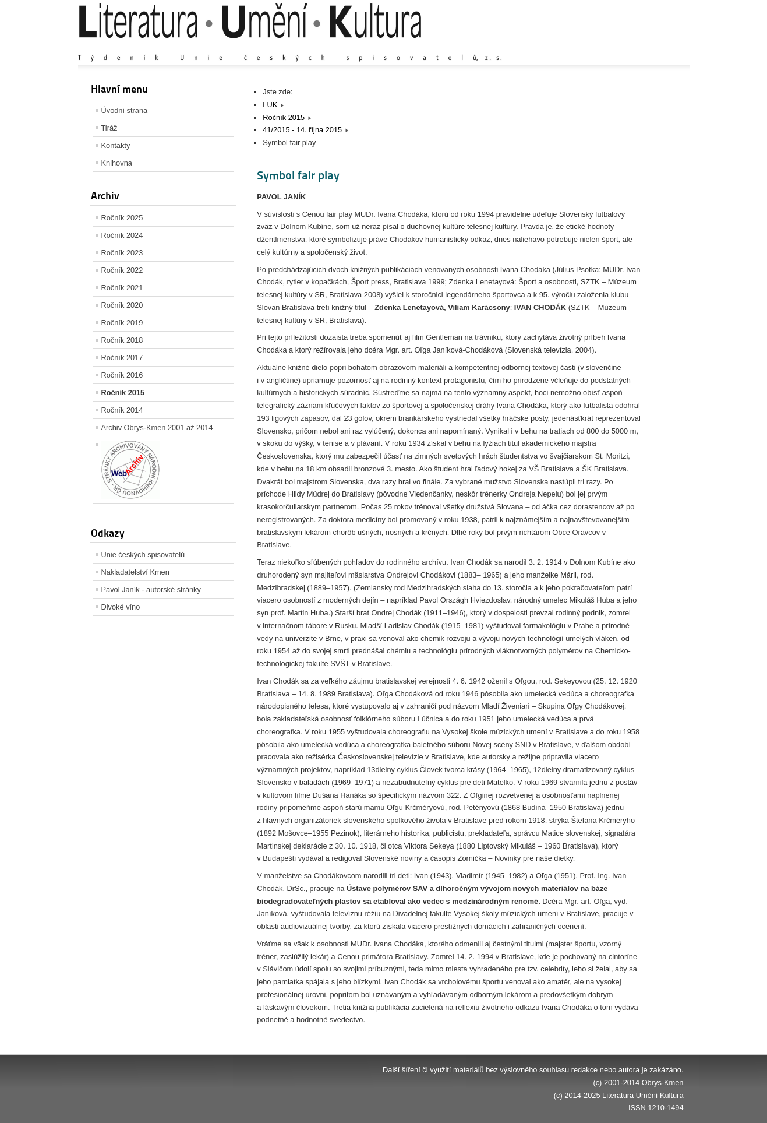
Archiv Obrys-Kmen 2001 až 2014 (157, 427)
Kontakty (115, 145)
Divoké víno (120, 607)
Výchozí (613, 46)
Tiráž (109, 128)
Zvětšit (582, 46)
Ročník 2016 (122, 375)
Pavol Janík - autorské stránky (151, 589)
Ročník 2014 (122, 410)
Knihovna (116, 163)
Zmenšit (648, 46)
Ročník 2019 (122, 322)
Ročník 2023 (122, 252)
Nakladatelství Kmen (135, 572)
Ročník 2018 (122, 340)
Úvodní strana (124, 110)
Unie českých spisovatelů (143, 554)
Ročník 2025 (122, 217)
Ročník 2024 (122, 235)
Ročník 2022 (122, 270)
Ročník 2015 (123, 392)
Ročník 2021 (122, 287)
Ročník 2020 (122, 305)
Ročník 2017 (122, 357)
